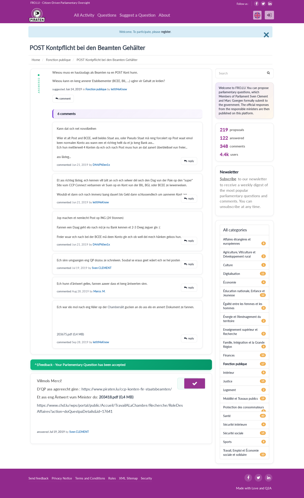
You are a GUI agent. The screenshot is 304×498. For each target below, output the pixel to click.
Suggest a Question (137, 15)
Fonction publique (96, 89)
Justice (227, 381)
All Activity (84, 15)
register (166, 32)
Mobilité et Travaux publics (240, 398)
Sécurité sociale (233, 433)
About (164, 15)
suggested (58, 89)
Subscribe (228, 179)
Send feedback (38, 478)
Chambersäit (116, 307)
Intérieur (228, 372)
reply (191, 161)
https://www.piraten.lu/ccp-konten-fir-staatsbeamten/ (126, 389)
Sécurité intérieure (235, 424)
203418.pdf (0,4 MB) (116, 397)
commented (64, 164)
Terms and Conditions (90, 478)
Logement (229, 390)
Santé (227, 416)
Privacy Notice (62, 478)
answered (43, 431)
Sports (227, 442)
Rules (112, 478)
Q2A (268, 488)
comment (65, 98)
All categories (235, 229)
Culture (228, 265)
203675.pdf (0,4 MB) (70, 334)
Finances (229, 355)
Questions (106, 15)
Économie (229, 282)
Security (146, 478)
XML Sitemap (128, 478)
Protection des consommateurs (243, 407)
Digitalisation (231, 273)
